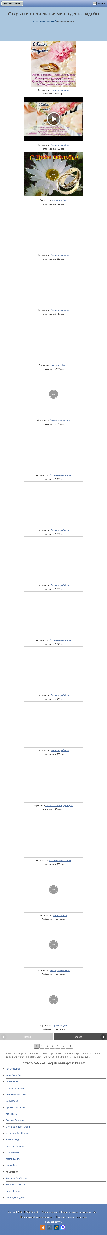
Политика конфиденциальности (36, 1216)
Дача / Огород (13, 1191)
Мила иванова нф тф (60, 475)
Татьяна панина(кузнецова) (59, 805)
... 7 (69, 1046)
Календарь (11, 1114)
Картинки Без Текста (16, 1178)
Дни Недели (12, 1081)
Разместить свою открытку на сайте (79, 1212)
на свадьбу (52, 21)
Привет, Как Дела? (15, 1107)
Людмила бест (59, 200)
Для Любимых (13, 1152)
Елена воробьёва (60, 145)
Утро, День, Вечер (15, 1075)
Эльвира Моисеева (60, 970)
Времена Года (13, 1139)
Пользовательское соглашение (71, 1216)
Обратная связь (49, 1212)
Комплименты (13, 1159)
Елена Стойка (60, 915)
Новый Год (11, 1165)
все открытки (12, 3)
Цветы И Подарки (15, 1146)
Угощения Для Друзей (17, 1133)
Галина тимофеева (60, 420)
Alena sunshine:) (59, 365)
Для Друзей (12, 1101)
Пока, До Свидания (16, 1197)
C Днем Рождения (15, 1088)
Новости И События (16, 1184)
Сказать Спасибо (15, 1120)
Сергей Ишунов (60, 1025)
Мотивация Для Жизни (18, 1126)
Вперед (78, 1036)
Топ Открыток (13, 1068)
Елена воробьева (60, 90)
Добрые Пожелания (16, 1094)
